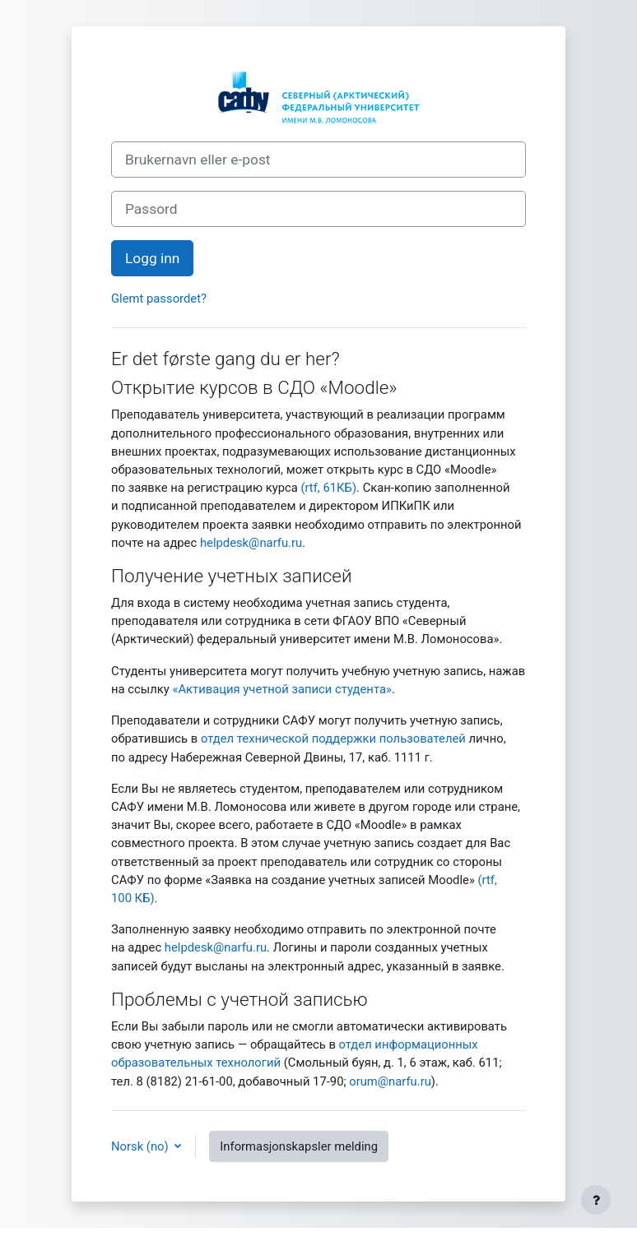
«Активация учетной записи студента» (281, 689)
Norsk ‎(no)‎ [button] (141, 1146)
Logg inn (152, 258)
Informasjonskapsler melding (299, 1146)
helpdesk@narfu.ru (251, 542)
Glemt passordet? (159, 298)
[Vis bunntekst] (596, 1200)
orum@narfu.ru (390, 1081)
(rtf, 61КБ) (328, 487)
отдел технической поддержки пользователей (333, 738)
